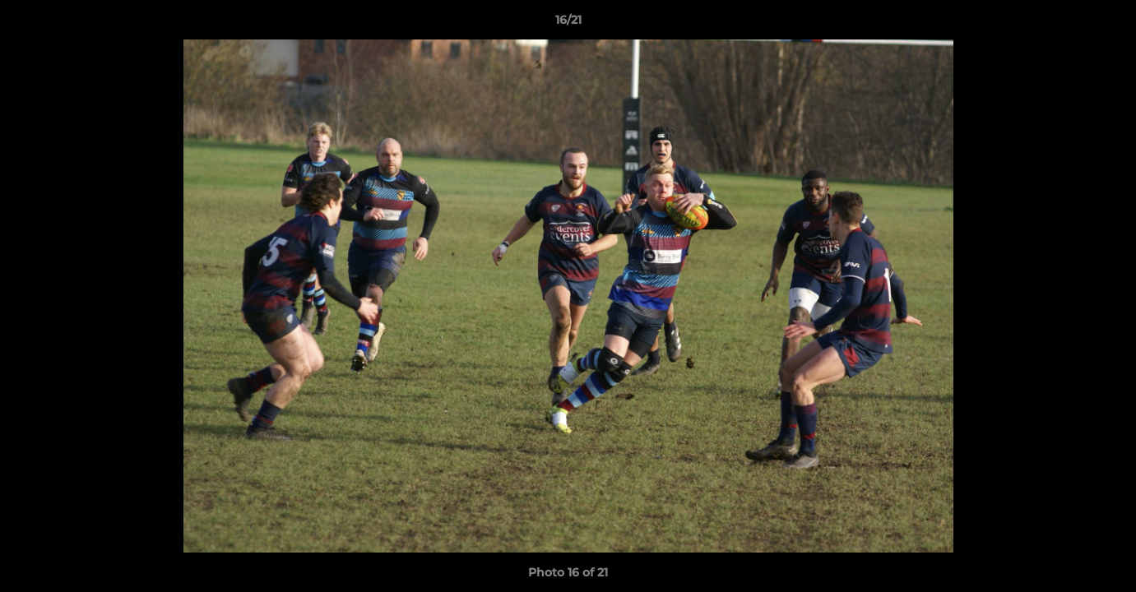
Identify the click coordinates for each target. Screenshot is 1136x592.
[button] (1106, 23)
